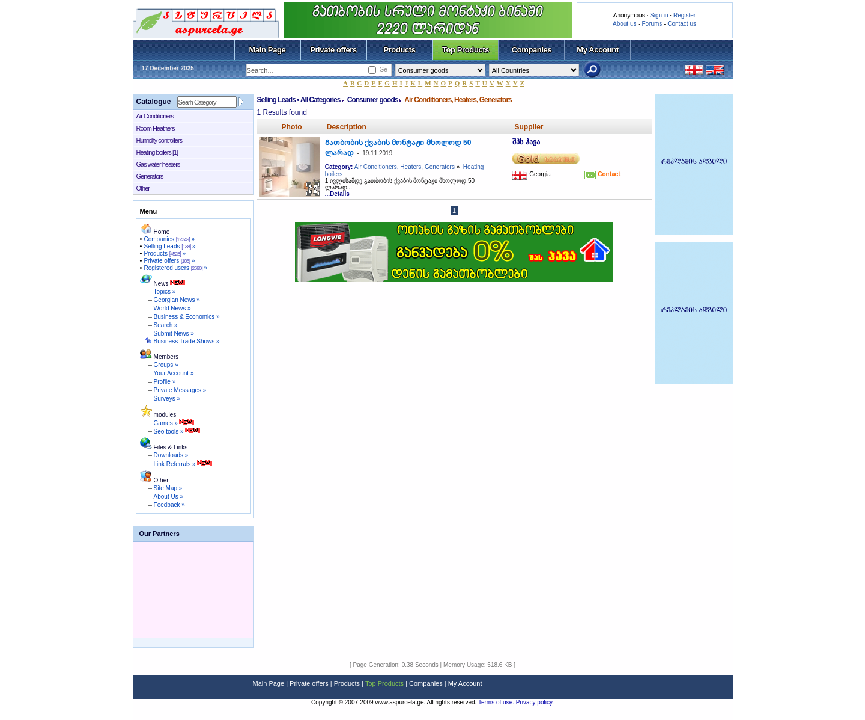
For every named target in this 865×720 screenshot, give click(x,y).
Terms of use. (497, 702)
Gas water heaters (158, 164)
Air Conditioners (155, 116)
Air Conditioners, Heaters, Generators (404, 167)
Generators (149, 176)
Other (143, 188)
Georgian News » (177, 300)
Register (684, 15)
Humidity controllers (159, 140)
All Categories (320, 100)
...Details (337, 194)
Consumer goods (372, 100)
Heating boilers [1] (157, 152)
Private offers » (169, 260)
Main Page (267, 49)
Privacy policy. (535, 702)
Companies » (169, 239)
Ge (383, 69)
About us (624, 23)
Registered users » (175, 268)
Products (399, 49)
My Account (597, 49)
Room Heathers (155, 128)
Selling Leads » (169, 246)
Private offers (333, 49)
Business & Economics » (187, 316)
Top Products (465, 49)
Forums (652, 23)
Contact (608, 174)
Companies (532, 49)
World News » (172, 308)
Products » (165, 253)
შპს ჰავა (525, 142)
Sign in (659, 15)
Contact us (681, 23)
